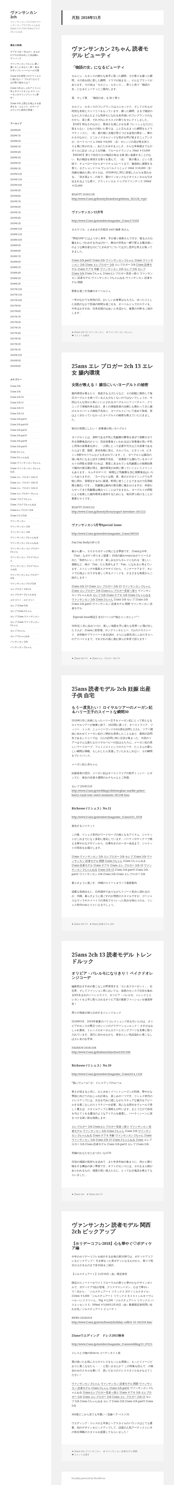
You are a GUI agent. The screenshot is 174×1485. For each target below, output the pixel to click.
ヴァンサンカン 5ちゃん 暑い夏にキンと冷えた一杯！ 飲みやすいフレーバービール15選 (24, 67)
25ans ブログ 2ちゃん (21, 499)
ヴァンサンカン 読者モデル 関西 (119, 1383)
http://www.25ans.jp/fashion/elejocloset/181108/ (101, 1052)
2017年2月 (15, 344)
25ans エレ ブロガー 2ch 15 (24, 488)
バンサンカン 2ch (19, 641)
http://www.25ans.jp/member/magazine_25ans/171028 (105, 220)
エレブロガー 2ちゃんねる (23, 594)
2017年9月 (15, 305)
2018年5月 (15, 267)
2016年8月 (15, 365)
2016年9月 (15, 360)
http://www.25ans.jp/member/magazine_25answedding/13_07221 (112, 1344)
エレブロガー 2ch (114, 856)
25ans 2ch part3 (18, 435)
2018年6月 (15, 261)
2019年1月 (15, 223)
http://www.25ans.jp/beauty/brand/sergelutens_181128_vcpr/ (109, 199)
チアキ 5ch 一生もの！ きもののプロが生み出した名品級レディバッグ (25, 55)
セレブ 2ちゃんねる (20, 636)
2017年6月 (15, 322)
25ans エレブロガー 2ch (99, 264)
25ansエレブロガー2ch (21, 510)
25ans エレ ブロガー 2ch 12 (24, 482)
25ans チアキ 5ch (116, 595)
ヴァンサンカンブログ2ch (23, 583)
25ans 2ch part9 (18, 446)
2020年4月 (15, 151)
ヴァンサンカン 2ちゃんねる (24, 537)
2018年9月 (15, 245)
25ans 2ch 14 (17, 413)
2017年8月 (15, 311)
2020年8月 (15, 130)
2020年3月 (15, 157)
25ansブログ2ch (18, 515)
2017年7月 (15, 316)
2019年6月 (15, 206)
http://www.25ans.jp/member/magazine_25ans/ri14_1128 (107, 1074)
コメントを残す (81, 335)
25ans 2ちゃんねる (19, 457)
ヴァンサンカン (18, 520)
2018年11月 (16, 234)
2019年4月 (15, 217)
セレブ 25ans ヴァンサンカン (24, 616)
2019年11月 (16, 179)
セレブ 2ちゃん (17, 630)
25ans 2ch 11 (17, 402)
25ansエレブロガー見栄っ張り (119, 590)
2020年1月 (15, 168)
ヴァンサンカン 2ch (23, 14)
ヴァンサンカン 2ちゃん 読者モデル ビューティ (110, 52)
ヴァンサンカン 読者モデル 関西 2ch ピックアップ (111, 1228)
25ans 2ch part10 (19, 424)
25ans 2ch (15, 386)
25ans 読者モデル (82, 865)
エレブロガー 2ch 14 (20, 589)
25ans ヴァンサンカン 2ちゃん (25, 462)
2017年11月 (16, 294)
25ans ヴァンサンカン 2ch (87, 856)
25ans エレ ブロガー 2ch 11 (24, 477)
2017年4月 (15, 333)
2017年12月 (16, 289)
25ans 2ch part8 (18, 440)
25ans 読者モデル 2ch (103, 923)
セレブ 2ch (130, 269)
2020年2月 (15, 162)
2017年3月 (15, 338)
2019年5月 (15, 212)
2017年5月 (15, 327)
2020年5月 (15, 146)
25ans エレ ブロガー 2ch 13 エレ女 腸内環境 (112, 369)
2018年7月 (15, 256)
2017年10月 (16, 300)
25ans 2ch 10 (17, 396)
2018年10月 (16, 239)
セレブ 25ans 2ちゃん (21, 610)
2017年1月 (15, 349)
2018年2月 (15, 283)
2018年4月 (15, 272)
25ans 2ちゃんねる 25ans (128, 1140)
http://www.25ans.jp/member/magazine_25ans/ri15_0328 (107, 817)
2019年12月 (16, 173)
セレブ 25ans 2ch (19, 605)
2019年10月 (16, 184)
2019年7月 (15, 201)
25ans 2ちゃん (17, 451)
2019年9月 (15, 190)
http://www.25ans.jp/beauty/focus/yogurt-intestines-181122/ (109, 511)
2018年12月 (16, 228)
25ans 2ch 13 (17, 407)
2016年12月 (16, 355)
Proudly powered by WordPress (88, 1478)
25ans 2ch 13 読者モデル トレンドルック (112, 958)
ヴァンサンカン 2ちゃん (120, 260)
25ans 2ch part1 (18, 418)
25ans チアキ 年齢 (88, 269)
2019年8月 (15, 195)
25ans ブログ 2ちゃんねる (23, 504)
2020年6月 (15, 141)
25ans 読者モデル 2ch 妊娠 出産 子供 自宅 (111, 692)
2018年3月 (15, 278)
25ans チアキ (101, 865)
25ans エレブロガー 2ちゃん (24, 493)
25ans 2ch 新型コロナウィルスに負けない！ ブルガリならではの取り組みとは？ (25, 79)
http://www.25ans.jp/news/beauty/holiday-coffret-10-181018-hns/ (112, 1322)
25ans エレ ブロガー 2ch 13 (105, 586)
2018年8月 (15, 250)
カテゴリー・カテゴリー (22, 599)
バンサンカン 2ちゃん (21, 647)
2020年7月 (15, 135)
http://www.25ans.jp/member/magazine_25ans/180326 (105, 533)
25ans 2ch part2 (18, 429)
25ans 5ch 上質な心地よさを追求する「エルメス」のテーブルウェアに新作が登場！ (25, 106)
